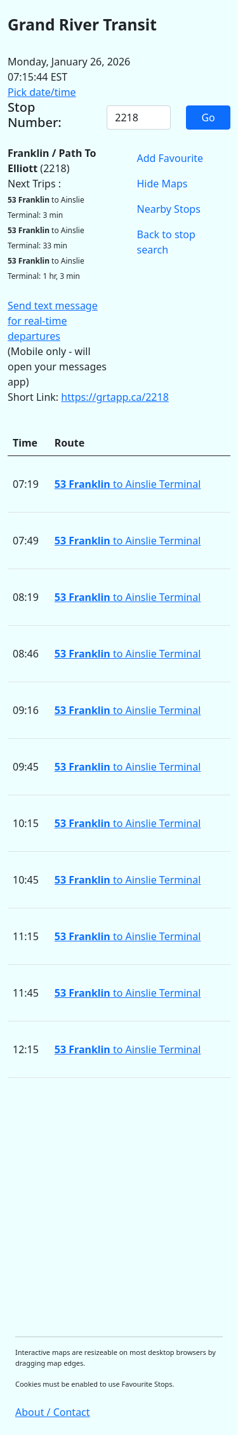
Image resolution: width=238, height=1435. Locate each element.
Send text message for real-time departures (53, 321)
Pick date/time (42, 92)
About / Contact (52, 1412)
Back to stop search (166, 242)
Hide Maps (162, 184)
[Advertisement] (119, 1207)
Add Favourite (170, 158)
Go (208, 118)
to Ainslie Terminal (128, 484)
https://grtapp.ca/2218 (115, 397)
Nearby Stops (169, 209)
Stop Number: (35, 115)
